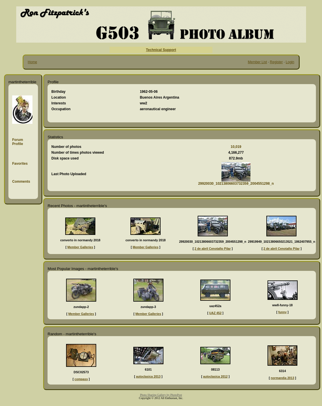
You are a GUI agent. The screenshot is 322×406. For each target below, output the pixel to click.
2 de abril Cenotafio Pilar (212, 248)
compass (81, 379)
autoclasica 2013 (148, 376)
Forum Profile (17, 142)
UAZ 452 (215, 313)
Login (290, 62)
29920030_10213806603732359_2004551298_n (236, 184)
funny (282, 312)
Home (32, 62)
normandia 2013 (282, 378)
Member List (257, 62)
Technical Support (161, 50)
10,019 (236, 147)
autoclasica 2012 (215, 376)
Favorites (20, 164)
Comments (21, 182)
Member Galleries (80, 247)
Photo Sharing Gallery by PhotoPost (161, 394)
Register (276, 62)
